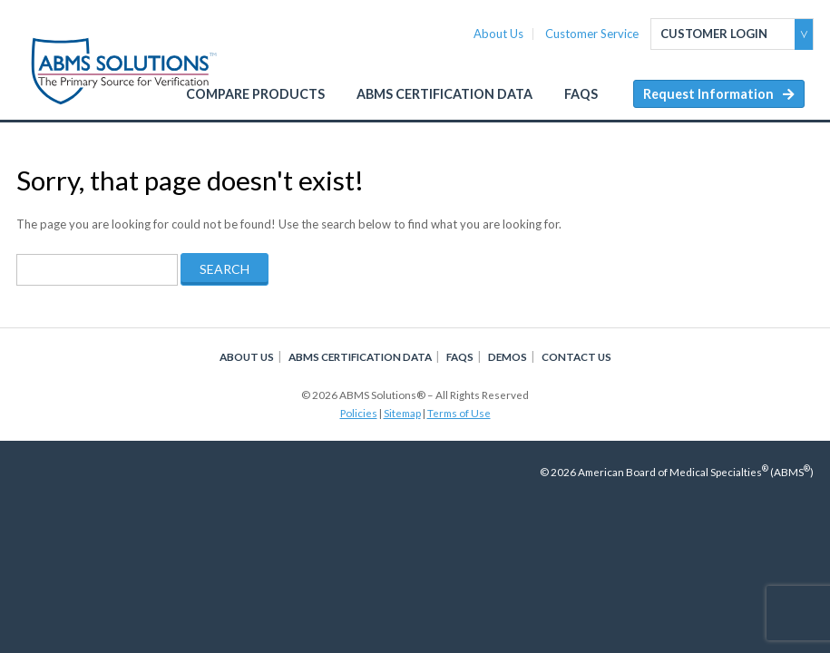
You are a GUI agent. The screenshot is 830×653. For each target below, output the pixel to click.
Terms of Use (459, 412)
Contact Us (576, 356)
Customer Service (592, 34)
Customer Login (713, 33)
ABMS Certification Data (444, 94)
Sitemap (402, 412)
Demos (507, 356)
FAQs (581, 94)
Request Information (708, 94)
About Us (498, 34)
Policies (358, 412)
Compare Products (255, 94)
